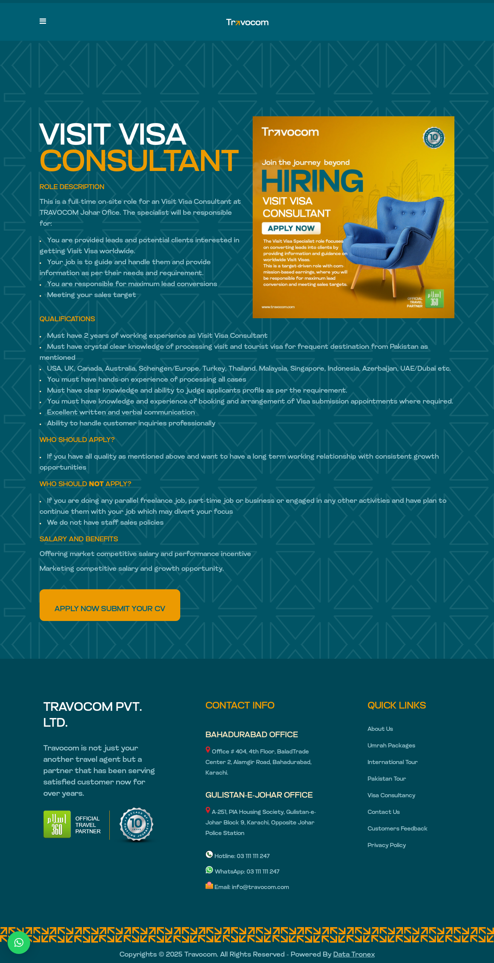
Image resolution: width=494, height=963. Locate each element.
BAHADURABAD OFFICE (252, 735)
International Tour (393, 763)
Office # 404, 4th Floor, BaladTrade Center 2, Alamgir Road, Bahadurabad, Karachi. (258, 762)
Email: (219, 888)
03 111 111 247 (253, 857)
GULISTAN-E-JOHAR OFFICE (259, 796)
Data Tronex (354, 954)
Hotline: (221, 857)
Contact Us (384, 812)
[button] (19, 942)
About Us (380, 729)
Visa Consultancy (391, 796)
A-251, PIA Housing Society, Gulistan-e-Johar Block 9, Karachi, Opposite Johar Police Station (261, 823)
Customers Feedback (398, 829)
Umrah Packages (391, 746)
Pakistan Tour (387, 779)
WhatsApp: (226, 872)
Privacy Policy (387, 846)
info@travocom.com (260, 888)
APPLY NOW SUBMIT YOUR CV (110, 609)
